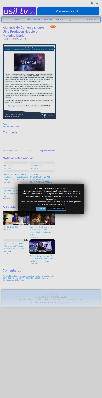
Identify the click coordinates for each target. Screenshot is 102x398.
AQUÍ (68, 196)
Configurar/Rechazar (56, 209)
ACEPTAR (41, 209)
